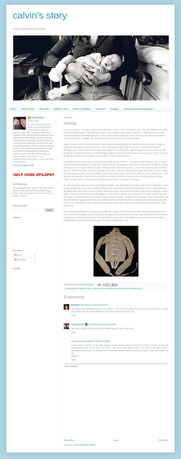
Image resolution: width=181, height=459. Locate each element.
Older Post (163, 440)
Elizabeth (75, 305)
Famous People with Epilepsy (138, 109)
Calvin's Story (27, 109)
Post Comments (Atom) (85, 445)
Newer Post (69, 440)
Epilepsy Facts (60, 109)
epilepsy (74, 288)
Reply (73, 315)
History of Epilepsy (82, 109)
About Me (44, 109)
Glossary (114, 109)
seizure (127, 288)
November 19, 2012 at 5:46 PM (96, 341)
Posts (18, 255)
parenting (120, 288)
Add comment (70, 366)
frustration (82, 288)
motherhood (111, 288)
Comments (20, 260)
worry (140, 288)
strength (134, 288)
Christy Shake (77, 324)
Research (100, 109)
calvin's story (40, 15)
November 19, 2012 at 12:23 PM (94, 305)
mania (94, 288)
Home (13, 109)
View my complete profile (23, 165)
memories (101, 288)
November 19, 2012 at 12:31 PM (102, 324)
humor (89, 288)
